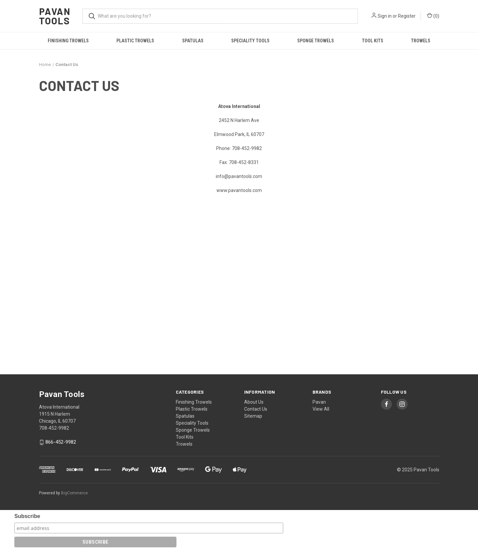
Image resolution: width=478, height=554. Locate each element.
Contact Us (255, 409)
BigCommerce (74, 493)
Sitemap (253, 416)
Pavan (319, 402)
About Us (254, 402)
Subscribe (27, 516)
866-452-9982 (60, 442)
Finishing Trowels (68, 40)
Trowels (420, 40)
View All (321, 409)
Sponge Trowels (315, 40)
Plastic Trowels (135, 40)
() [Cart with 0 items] (433, 16)
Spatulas (192, 40)
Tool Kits (372, 40)
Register (407, 16)
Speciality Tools (250, 40)
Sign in (385, 16)
